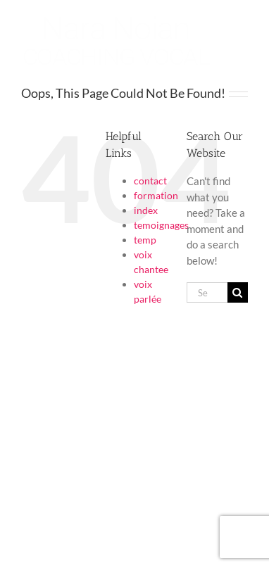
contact (150, 181)
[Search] (237, 292)
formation (156, 195)
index (146, 210)
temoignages (161, 225)
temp (145, 240)
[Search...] (207, 292)
